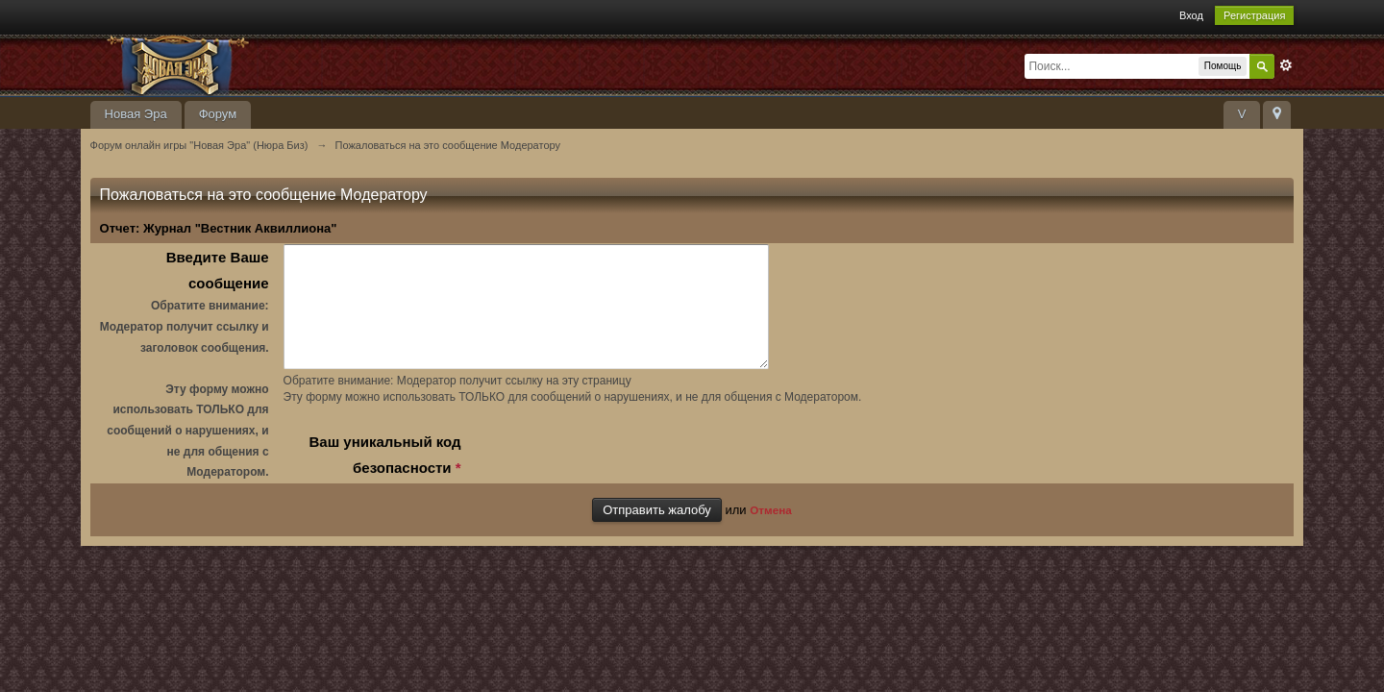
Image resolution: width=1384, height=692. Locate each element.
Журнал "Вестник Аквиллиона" (239, 228)
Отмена (771, 531)
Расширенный (1286, 65)
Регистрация (1254, 15)
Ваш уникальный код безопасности (384, 478)
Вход (1191, 15)
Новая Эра (136, 114)
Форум (218, 114)
